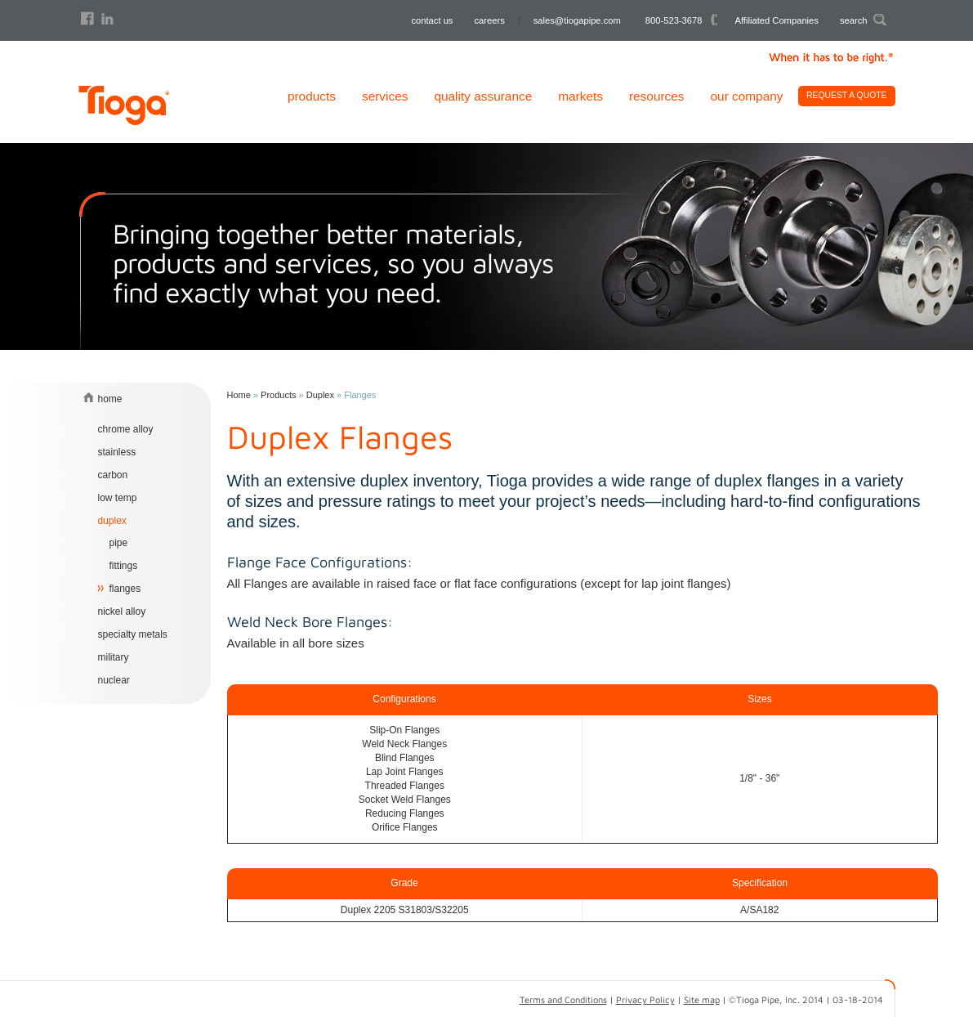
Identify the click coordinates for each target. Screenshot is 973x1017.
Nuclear (114, 680)
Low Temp (117, 498)
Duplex (112, 520)
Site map (702, 999)
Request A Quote (846, 95)
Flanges (125, 588)
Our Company (747, 96)
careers (489, 20)
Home (239, 395)
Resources (657, 96)
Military (113, 657)
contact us (432, 20)
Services (385, 96)
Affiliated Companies (777, 20)
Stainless (117, 452)
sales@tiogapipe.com (577, 20)
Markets (580, 96)
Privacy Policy (645, 999)
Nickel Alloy (122, 611)
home (110, 399)
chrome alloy (126, 429)
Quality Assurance (483, 96)
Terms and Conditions (563, 999)
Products (312, 96)
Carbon (113, 475)
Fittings (123, 565)
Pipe (118, 543)
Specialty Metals (132, 634)
